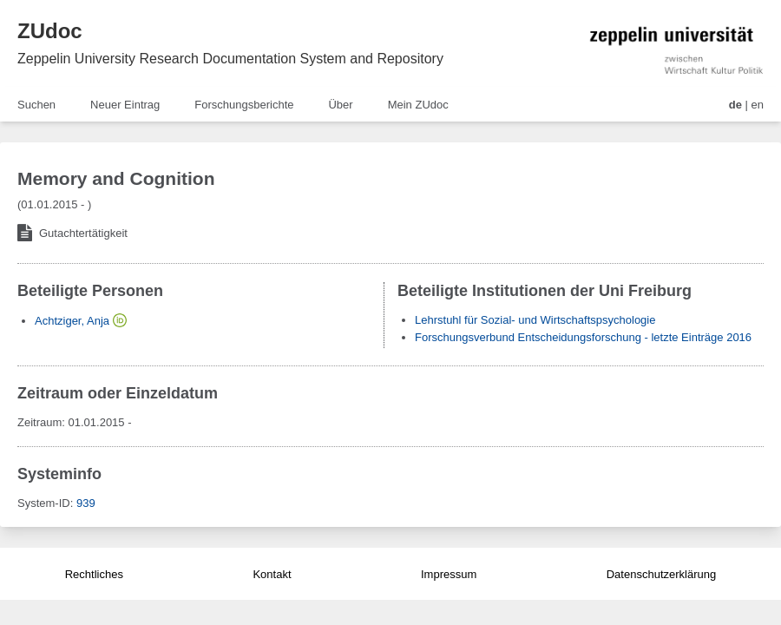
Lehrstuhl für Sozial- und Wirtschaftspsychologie (535, 319)
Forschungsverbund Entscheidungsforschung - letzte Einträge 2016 (583, 337)
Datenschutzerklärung (661, 574)
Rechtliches (94, 574)
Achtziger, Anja (72, 320)
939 (85, 503)
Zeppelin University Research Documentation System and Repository (230, 58)
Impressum (448, 574)
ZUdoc (49, 31)
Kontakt (272, 574)
